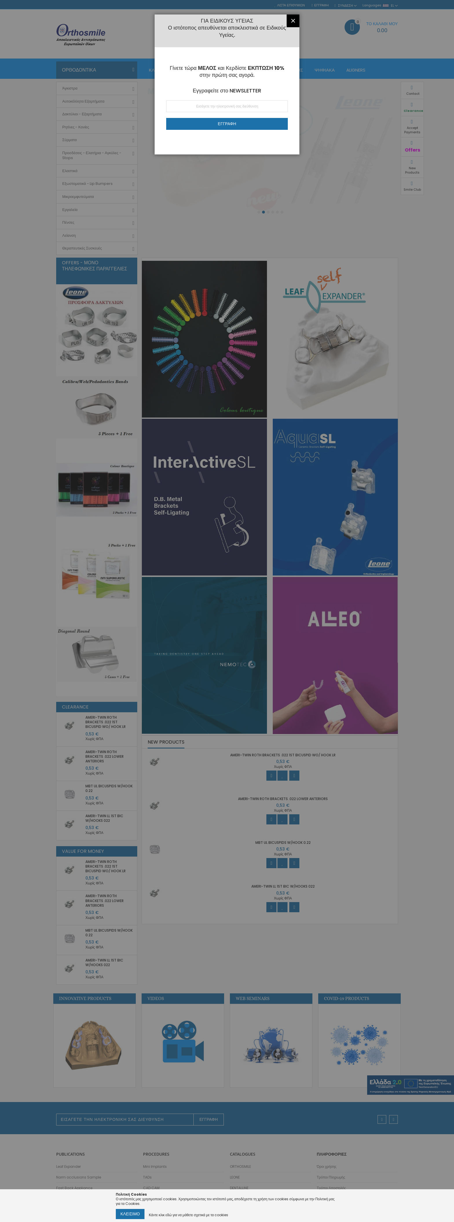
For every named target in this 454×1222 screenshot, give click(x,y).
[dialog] (227, 611)
